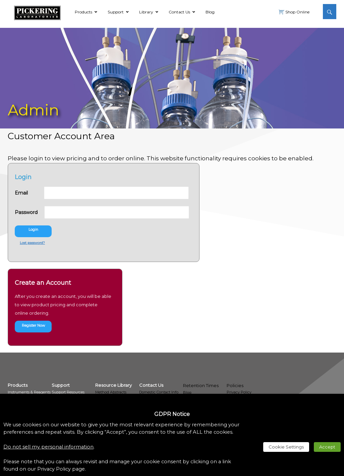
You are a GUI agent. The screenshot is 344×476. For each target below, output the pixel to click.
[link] (37, 12)
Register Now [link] (33, 325)
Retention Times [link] (201, 385)
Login (33, 229)
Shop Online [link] (296, 11)
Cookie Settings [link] (286, 446)
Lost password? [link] (32, 243)
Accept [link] (327, 446)
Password (29, 212)
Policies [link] (235, 385)
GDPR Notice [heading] (172, 414)
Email (29, 193)
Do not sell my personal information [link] (48, 447)
